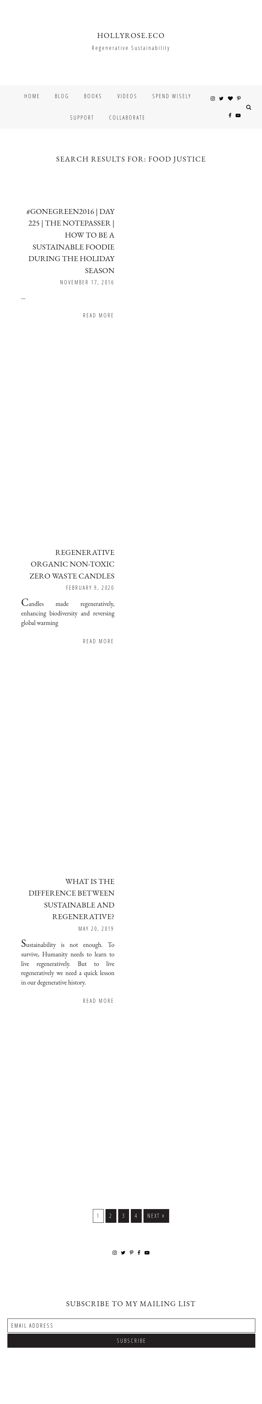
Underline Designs (29, 1392)
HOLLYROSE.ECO (131, 35)
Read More (221, 302)
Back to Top (242, 1383)
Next (156, 1140)
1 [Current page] (100, 1141)
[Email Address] (131, 1250)
